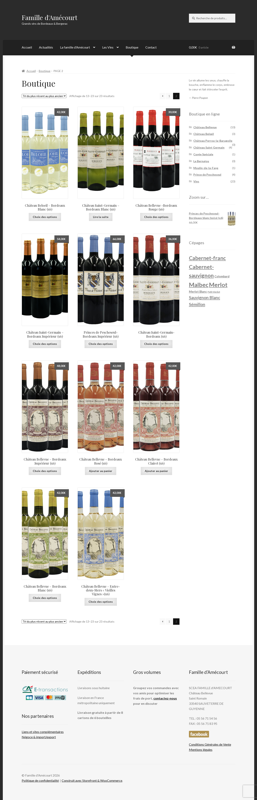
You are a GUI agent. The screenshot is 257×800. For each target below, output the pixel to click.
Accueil (27, 47)
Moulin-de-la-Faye (205, 168)
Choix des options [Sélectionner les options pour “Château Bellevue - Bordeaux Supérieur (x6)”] (45, 471)
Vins (196, 181)
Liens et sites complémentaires (43, 732)
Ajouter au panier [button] (100, 471)
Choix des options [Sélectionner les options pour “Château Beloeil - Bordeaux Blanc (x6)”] (45, 217)
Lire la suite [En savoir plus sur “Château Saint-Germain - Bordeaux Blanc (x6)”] (100, 217)
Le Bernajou (201, 161)
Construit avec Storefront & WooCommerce (92, 780)
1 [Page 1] (169, 96)
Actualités (46, 47)
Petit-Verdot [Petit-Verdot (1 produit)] (214, 292)
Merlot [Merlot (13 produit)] (218, 284)
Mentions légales (200, 749)
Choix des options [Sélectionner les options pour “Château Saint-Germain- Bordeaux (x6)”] (156, 343)
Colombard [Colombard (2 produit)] (221, 276)
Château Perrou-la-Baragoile (212, 140)
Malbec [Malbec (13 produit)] (198, 284)
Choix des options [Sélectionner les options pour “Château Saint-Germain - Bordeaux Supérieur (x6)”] (45, 343)
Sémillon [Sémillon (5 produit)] (197, 304)
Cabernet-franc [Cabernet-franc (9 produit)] (207, 258)
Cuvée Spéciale (203, 154)
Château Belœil (203, 134)
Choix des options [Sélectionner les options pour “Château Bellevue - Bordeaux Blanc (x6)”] (45, 597)
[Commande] (44, 96)
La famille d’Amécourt (75, 47)
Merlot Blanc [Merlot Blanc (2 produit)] (198, 291)
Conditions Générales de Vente (210, 744)
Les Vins (107, 47)
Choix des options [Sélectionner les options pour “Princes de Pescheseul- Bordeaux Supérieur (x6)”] (101, 343)
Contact (151, 47)
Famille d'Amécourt (49, 17)
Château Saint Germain (208, 147)
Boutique (132, 47)
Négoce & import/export (39, 737)
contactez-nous (165, 698)
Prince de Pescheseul (207, 174)
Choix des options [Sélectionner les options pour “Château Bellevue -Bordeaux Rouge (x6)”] (156, 217)
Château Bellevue (205, 127)
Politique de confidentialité (40, 780)
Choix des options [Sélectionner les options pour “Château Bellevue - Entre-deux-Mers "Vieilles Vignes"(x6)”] (101, 601)
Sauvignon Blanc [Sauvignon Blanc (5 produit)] (204, 297)
